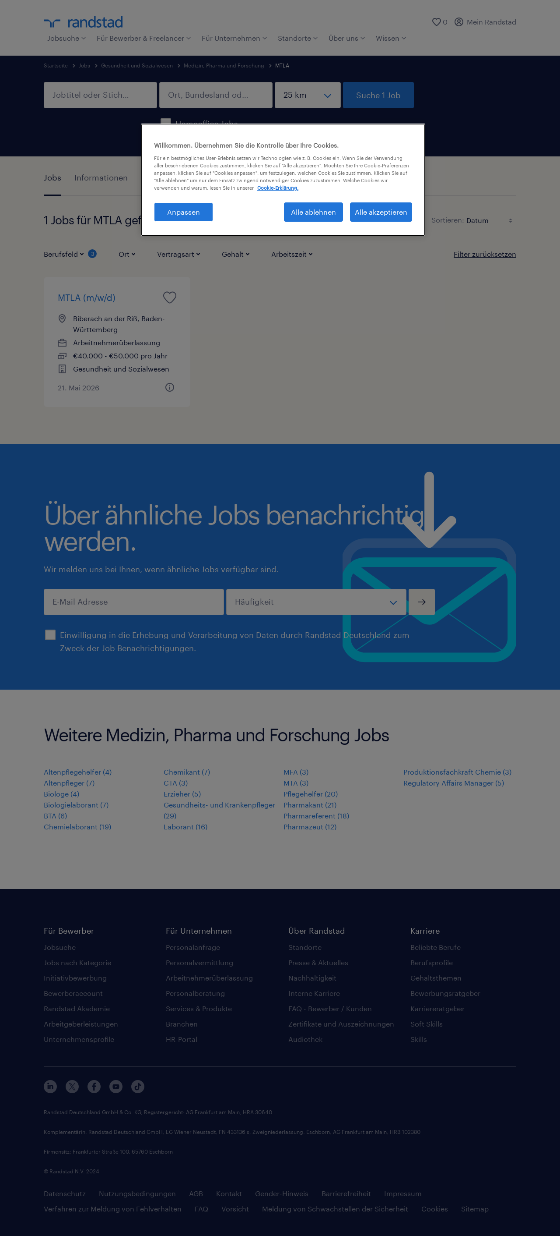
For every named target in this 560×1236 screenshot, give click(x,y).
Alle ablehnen (313, 212)
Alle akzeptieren (381, 212)
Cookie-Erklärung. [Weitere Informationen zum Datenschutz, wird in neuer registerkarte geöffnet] (277, 188)
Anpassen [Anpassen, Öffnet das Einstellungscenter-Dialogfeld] (183, 212)
